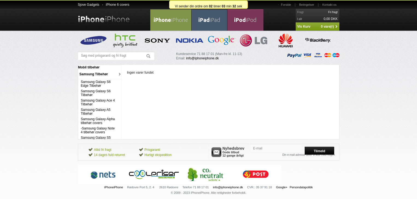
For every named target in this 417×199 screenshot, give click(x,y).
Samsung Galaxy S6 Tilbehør (96, 93)
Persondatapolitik (301, 187)
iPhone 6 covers (117, 5)
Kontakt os (329, 4)
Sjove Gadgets (88, 5)
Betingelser (306, 4)
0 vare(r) (327, 26)
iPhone (171, 20)
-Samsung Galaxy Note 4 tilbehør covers (98, 130)
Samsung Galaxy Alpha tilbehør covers (98, 121)
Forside (286, 4)
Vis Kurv (303, 26)
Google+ (281, 187)
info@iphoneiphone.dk (202, 58)
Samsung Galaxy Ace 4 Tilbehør (98, 102)
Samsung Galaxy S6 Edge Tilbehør (96, 84)
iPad (209, 20)
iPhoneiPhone (113, 187)
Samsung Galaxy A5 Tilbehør (96, 112)
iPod (245, 20)
